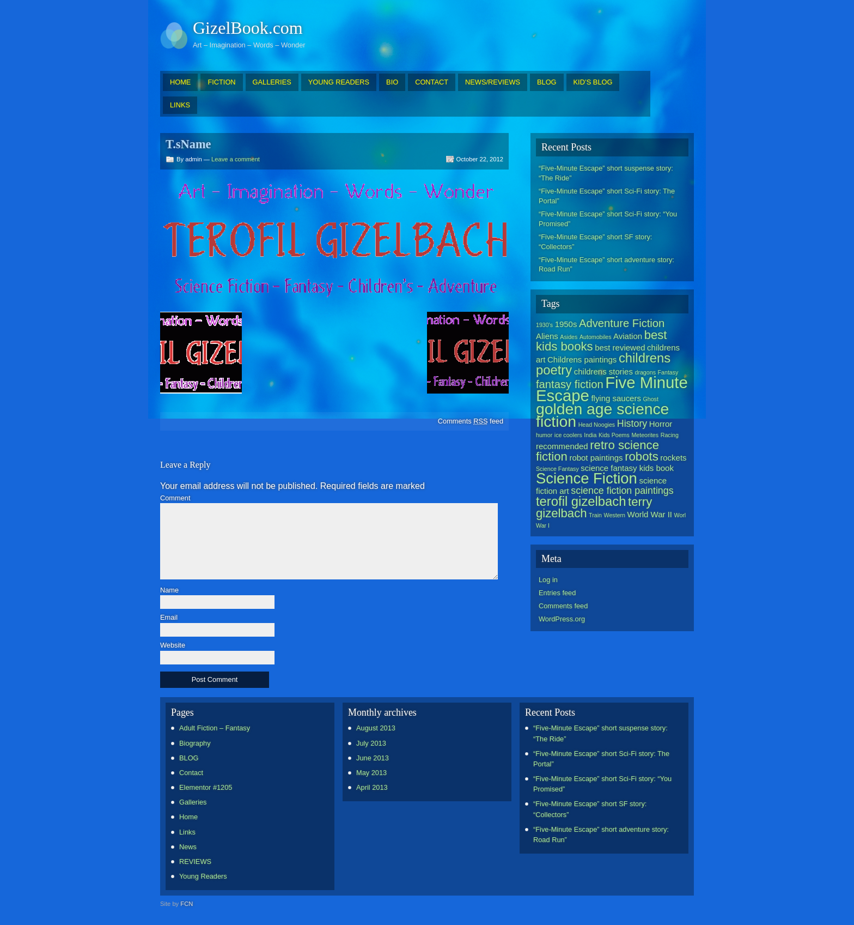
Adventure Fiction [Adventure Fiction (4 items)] (621, 323)
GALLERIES (272, 82)
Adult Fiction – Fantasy (214, 728)
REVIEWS (195, 861)
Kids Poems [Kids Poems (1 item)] (614, 435)
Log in (548, 580)
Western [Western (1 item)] (614, 515)
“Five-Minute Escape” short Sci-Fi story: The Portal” (607, 196)
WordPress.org (562, 619)
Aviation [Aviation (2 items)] (627, 336)
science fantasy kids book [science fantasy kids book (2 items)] (627, 468)
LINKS (180, 105)
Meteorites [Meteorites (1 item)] (644, 435)
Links (187, 832)
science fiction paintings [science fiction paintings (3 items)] (622, 490)
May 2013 (371, 773)
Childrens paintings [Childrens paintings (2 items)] (582, 359)
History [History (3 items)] (632, 423)
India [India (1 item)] (590, 435)
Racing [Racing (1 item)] (670, 435)
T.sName (188, 144)
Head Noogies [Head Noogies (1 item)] (596, 424)
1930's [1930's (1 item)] (544, 325)
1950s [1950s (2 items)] (566, 324)
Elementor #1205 (205, 787)
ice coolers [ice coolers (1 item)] (568, 435)
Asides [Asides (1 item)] (568, 337)
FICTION (221, 82)
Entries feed (557, 593)
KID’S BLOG (593, 82)
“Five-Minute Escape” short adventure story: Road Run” (606, 265)
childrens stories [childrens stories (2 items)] (603, 371)
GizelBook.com (248, 28)
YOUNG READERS (338, 82)
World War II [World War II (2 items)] (649, 514)
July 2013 (371, 743)
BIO (392, 82)
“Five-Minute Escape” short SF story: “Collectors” (595, 242)
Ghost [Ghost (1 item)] (650, 399)
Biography (195, 743)
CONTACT (431, 82)
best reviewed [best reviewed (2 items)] (620, 347)
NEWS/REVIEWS (492, 82)
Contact (191, 773)
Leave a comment (235, 159)
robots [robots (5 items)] (641, 456)
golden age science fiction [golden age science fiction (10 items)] (602, 415)
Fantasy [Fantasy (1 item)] (668, 372)
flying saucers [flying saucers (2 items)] (616, 398)
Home (188, 817)
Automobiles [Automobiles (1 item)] (596, 337)
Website (172, 645)
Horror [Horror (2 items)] (660, 423)
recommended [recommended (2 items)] (562, 446)
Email (169, 617)
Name (169, 590)
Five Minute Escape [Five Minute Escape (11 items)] (612, 388)
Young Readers (203, 876)
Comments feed (470, 421)
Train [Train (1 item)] (595, 515)
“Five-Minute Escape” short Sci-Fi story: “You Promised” (608, 219)
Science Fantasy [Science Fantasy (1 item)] (557, 468)
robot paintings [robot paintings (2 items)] (596, 457)
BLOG (547, 82)
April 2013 (372, 787)
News (188, 847)
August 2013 (375, 728)
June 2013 (372, 758)
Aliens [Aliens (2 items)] (547, 336)
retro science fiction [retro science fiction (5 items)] (597, 450)
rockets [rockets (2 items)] (673, 457)
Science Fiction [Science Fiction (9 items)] (586, 478)
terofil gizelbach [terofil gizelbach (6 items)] (581, 501)
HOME (180, 82)
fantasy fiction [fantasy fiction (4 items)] (569, 384)
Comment (175, 498)
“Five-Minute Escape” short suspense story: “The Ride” (606, 173)
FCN (186, 903)
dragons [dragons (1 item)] (645, 372)
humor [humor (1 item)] (544, 435)
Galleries (193, 802)
